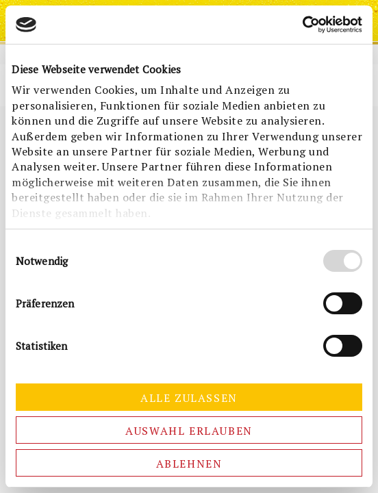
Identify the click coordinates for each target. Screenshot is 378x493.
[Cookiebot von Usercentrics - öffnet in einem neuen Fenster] (302, 25)
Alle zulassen (189, 397)
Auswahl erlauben (189, 430)
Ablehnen (189, 463)
